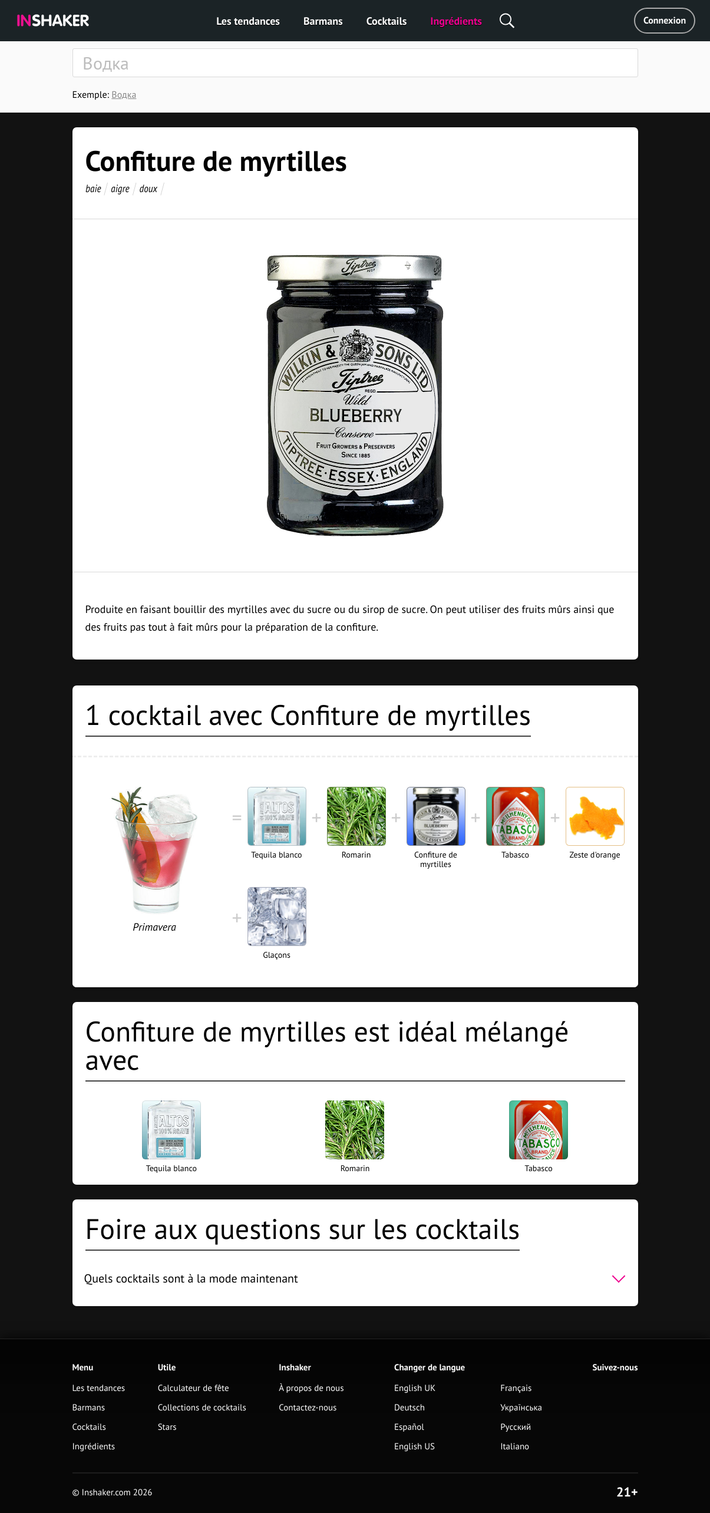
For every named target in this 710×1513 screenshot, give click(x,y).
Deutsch (409, 1407)
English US (414, 1446)
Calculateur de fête (193, 1388)
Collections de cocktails (202, 1407)
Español (409, 1427)
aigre (120, 188)
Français (515, 1388)
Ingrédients (455, 21)
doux (148, 188)
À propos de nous (311, 1388)
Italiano (514, 1446)
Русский (515, 1427)
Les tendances (248, 21)
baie (93, 188)
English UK (414, 1388)
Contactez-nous (307, 1407)
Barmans (323, 21)
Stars (167, 1427)
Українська (521, 1407)
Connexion (664, 21)
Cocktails (386, 21)
